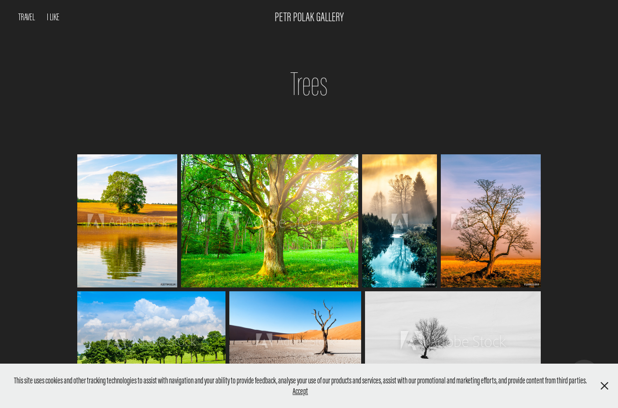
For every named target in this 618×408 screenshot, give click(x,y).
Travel (26, 17)
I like (53, 17)
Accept (300, 391)
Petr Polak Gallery (309, 17)
